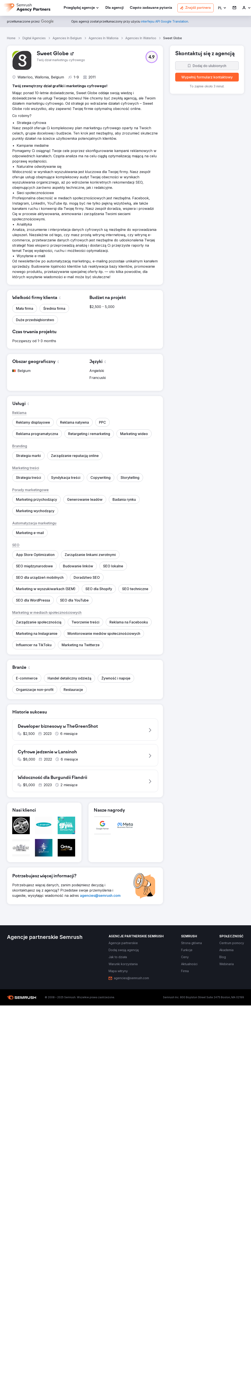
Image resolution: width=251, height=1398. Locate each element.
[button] (222, 8)
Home (11, 38)
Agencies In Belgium (67, 38)
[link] (114, 8)
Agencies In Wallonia (103, 38)
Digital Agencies (34, 38)
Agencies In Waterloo (140, 38)
